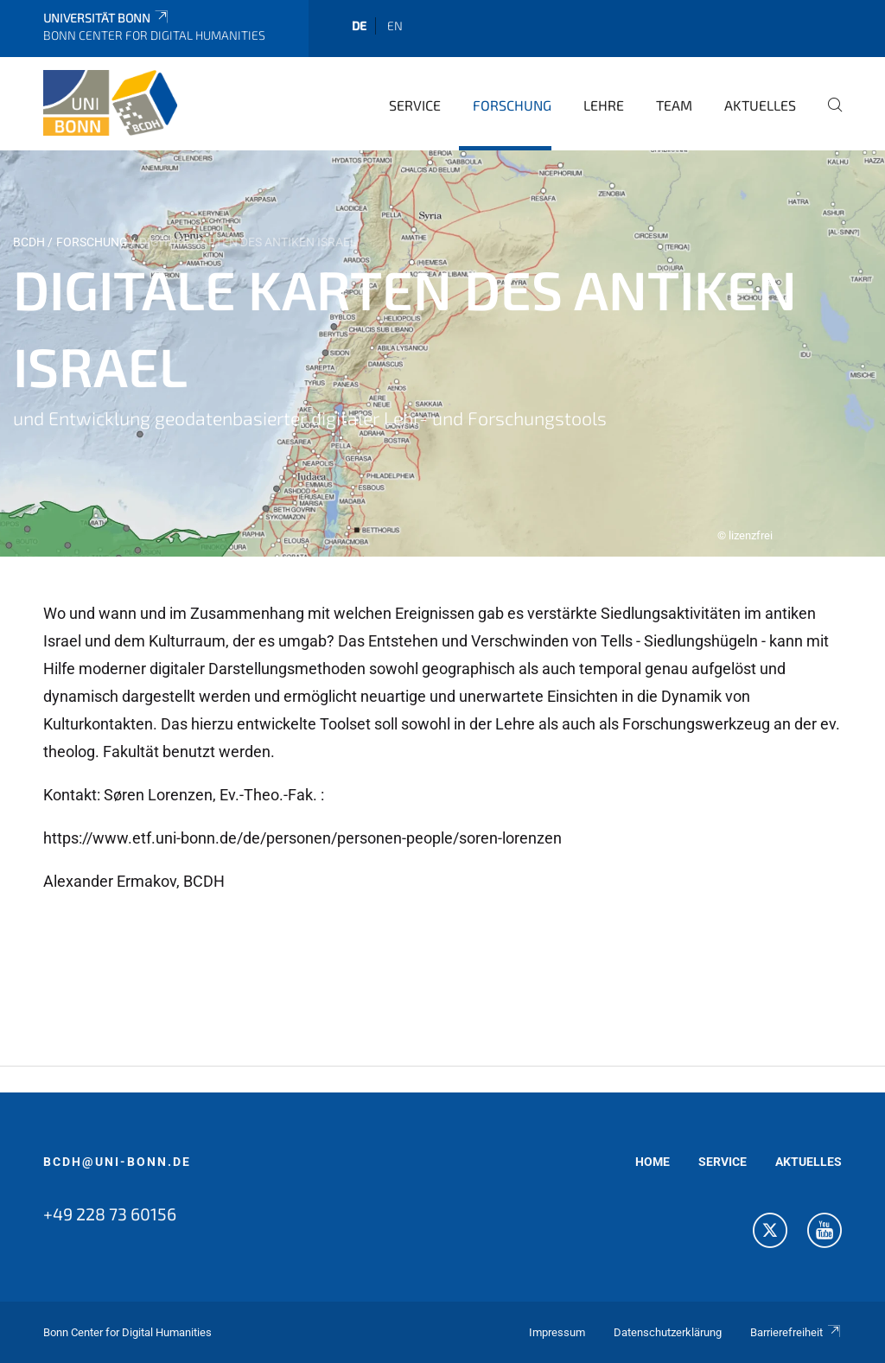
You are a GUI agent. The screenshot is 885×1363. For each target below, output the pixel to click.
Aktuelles (760, 105)
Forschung (512, 105)
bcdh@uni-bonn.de (117, 1162)
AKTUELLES (808, 1162)
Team (674, 105)
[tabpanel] (442, 353)
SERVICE (722, 1162)
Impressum (557, 1332)
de (359, 25)
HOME (652, 1162)
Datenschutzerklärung (668, 1332)
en (395, 25)
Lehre (603, 105)
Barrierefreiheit (796, 1332)
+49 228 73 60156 (109, 1213)
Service (415, 105)
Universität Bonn (106, 17)
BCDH (29, 242)
